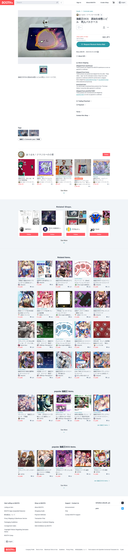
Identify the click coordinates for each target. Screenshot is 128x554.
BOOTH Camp (8, 535)
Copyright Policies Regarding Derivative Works (16, 530)
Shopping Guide (39, 511)
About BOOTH (90, 2)
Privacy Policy (69, 549)
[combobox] (37, 2)
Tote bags (77, 176)
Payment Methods (40, 514)
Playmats (95, 176)
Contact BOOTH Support (72, 514)
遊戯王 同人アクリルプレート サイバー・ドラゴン (44, 179)
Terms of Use (39, 549)
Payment (81, 105)
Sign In (79, 2)
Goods (78, 11)
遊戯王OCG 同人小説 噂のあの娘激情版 (26, 179)
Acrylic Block (40, 176)
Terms (78, 112)
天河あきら (76, 229)
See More (64, 242)
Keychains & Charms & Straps (63, 176)
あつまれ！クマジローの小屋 (40, 154)
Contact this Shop (82, 115)
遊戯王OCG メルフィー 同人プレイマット (101, 179)
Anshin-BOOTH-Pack (91, 79)
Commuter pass (88, 11)
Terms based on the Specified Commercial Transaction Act (103, 549)
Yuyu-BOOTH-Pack (103, 79)
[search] (57, 2)
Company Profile (30, 549)
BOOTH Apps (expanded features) (14, 511)
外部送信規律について (81, 549)
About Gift (81, 56)
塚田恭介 (28, 229)
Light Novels (21, 176)
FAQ (66, 511)
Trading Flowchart (84, 101)
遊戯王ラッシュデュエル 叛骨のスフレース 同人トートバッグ (82, 181)
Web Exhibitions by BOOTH (43, 526)
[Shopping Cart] (113, 2)
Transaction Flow (40, 518)
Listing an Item (8, 507)
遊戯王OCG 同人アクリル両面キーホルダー (63, 179)
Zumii (97, 229)
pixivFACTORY (80, 94)
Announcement (69, 507)
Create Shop (104, 2)
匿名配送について (9, 514)
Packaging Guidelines (10, 522)
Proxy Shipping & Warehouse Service (15, 518)
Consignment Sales (10, 526)
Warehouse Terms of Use (51, 549)
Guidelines (62, 549)
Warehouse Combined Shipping (44, 522)
